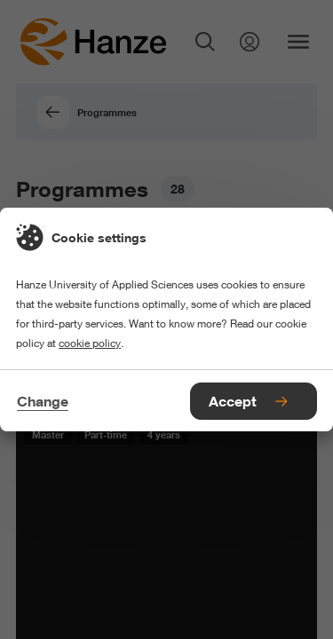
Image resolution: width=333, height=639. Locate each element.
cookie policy (90, 343)
